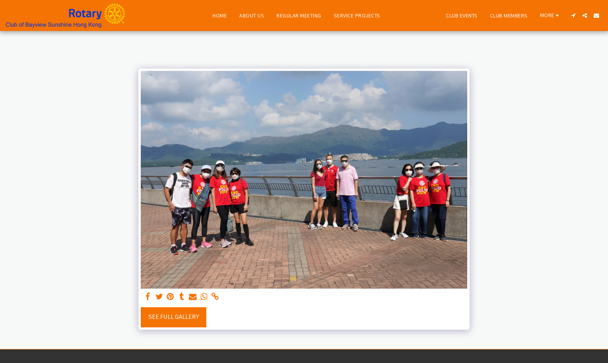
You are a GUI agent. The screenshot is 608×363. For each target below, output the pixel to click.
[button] (573, 15)
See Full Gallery (173, 317)
